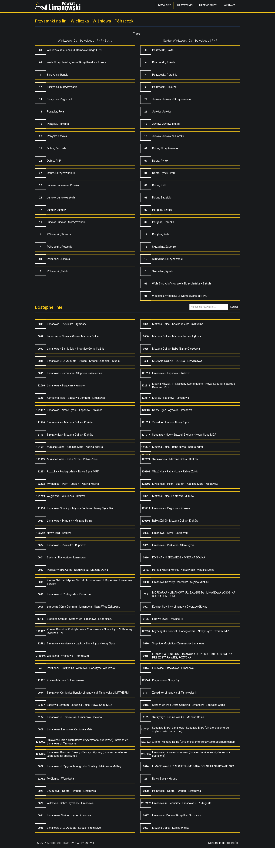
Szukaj (234, 306)
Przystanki (185, 5)
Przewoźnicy (208, 5)
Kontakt (229, 5)
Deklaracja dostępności (223, 842)
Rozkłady (164, 5)
